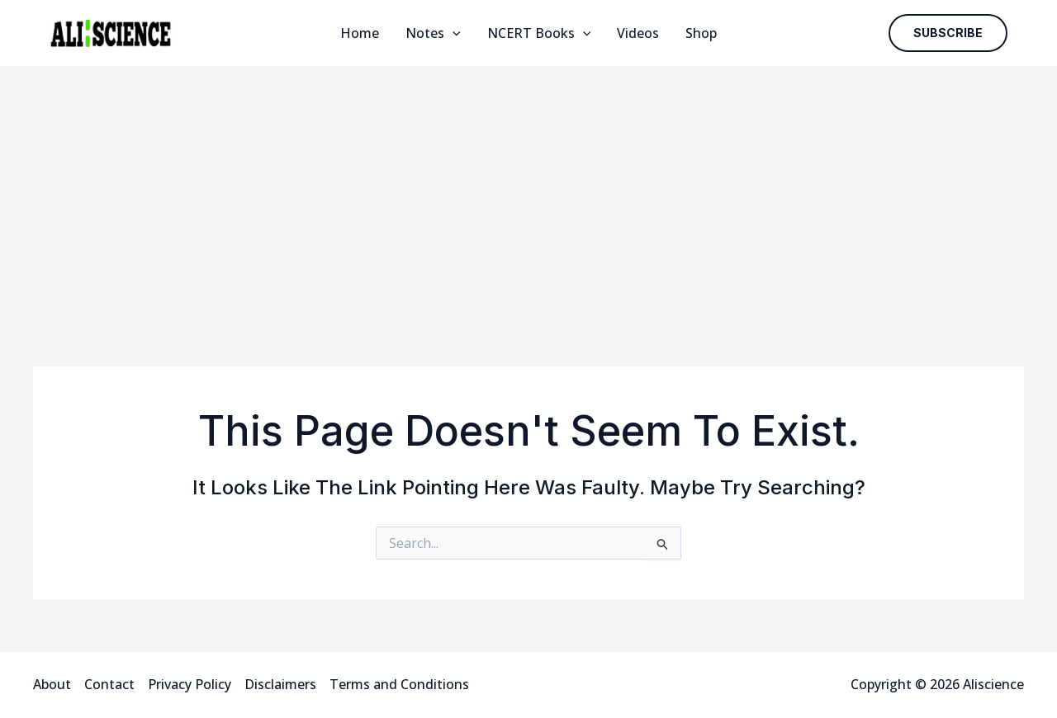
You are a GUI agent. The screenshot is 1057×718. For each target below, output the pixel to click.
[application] (452, 33)
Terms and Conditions (399, 684)
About (52, 684)
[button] (948, 33)
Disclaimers (280, 684)
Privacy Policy (189, 684)
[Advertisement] (528, 189)
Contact (109, 684)
